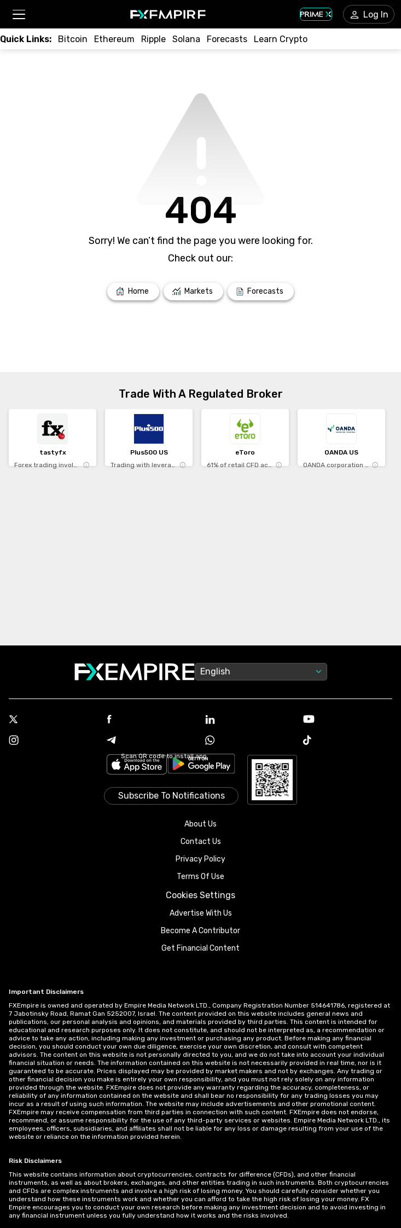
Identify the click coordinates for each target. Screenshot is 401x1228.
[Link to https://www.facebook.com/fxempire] (151, 720)
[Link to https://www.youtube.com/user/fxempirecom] (347, 720)
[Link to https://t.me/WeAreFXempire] (151, 741)
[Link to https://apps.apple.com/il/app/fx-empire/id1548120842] (137, 765)
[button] (18, 14)
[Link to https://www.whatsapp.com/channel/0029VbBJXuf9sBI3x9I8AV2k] (249, 741)
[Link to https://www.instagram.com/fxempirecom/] (53, 741)
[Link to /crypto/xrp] (153, 39)
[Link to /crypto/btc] (73, 39)
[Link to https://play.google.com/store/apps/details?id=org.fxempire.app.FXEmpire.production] (201, 765)
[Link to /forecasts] (261, 291)
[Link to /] (133, 291)
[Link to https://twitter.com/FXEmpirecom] (53, 720)
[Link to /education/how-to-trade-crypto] (280, 39)
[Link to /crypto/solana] (186, 39)
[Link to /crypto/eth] (114, 39)
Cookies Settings (200, 895)
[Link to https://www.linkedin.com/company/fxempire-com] (249, 720)
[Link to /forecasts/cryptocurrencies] (227, 39)
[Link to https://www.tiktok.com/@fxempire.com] (347, 741)
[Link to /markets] (193, 291)
